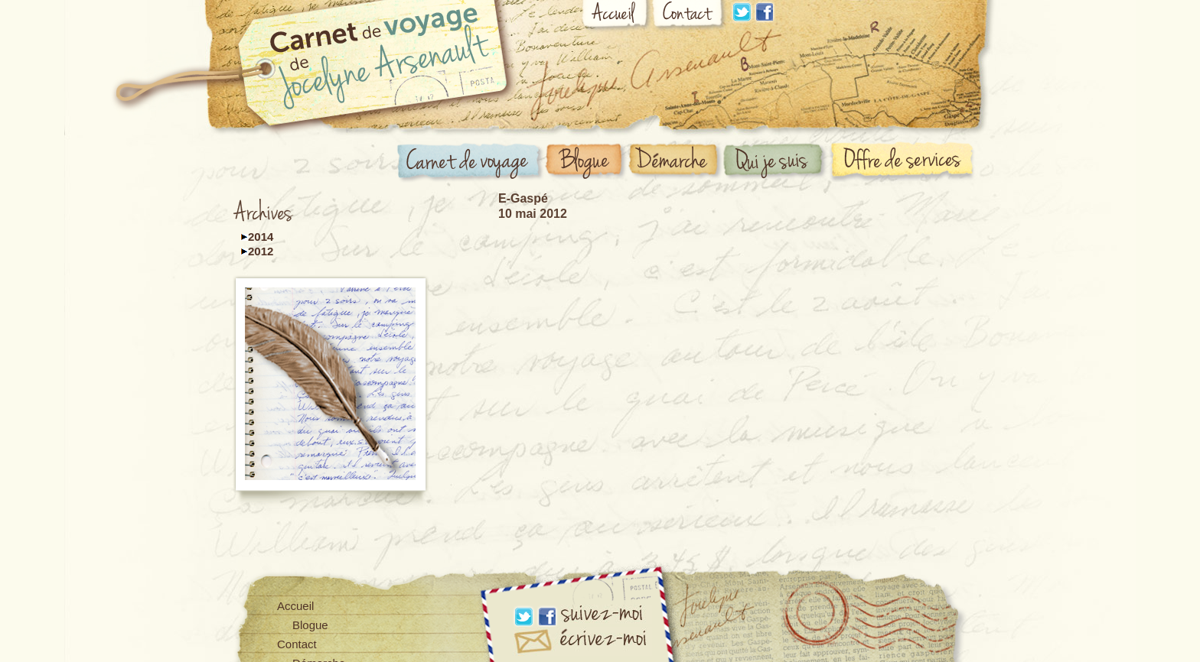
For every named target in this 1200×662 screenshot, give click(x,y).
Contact (690, 16)
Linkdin (741, 12)
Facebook (764, 12)
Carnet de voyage (470, 163)
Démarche (676, 161)
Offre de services (905, 161)
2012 (260, 251)
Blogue (586, 162)
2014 (260, 236)
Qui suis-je (776, 162)
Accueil (616, 17)
